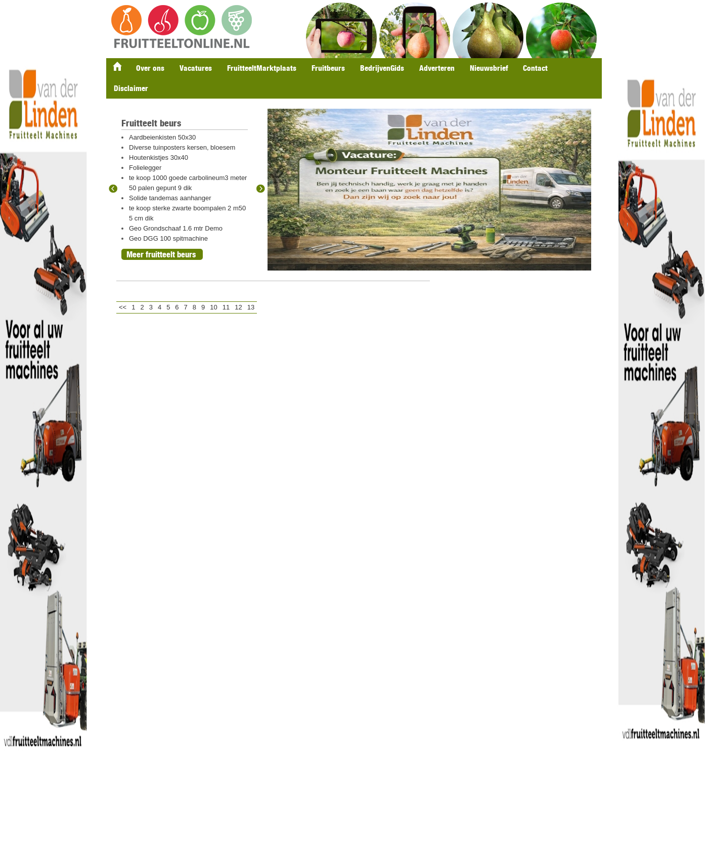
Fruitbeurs (328, 68)
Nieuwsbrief (489, 68)
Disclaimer (131, 88)
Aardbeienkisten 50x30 (162, 137)
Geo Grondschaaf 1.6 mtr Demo (176, 228)
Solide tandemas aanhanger (170, 198)
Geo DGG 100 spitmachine (168, 238)
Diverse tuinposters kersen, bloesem (182, 147)
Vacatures (196, 68)
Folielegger (145, 167)
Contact (535, 68)
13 (250, 307)
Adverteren (437, 68)
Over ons (150, 68)
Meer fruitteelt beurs (161, 254)
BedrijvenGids (382, 68)
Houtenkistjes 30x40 (158, 157)
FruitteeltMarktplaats (261, 68)
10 (213, 307)
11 (226, 307)
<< (122, 307)
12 (238, 307)
